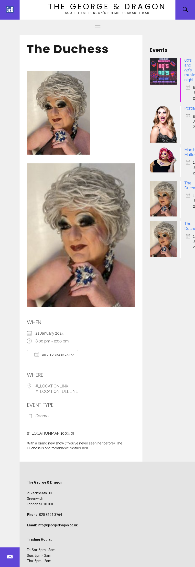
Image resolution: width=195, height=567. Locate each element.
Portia (189, 108)
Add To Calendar (52, 354)
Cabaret (42, 416)
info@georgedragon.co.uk (58, 525)
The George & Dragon (107, 6)
